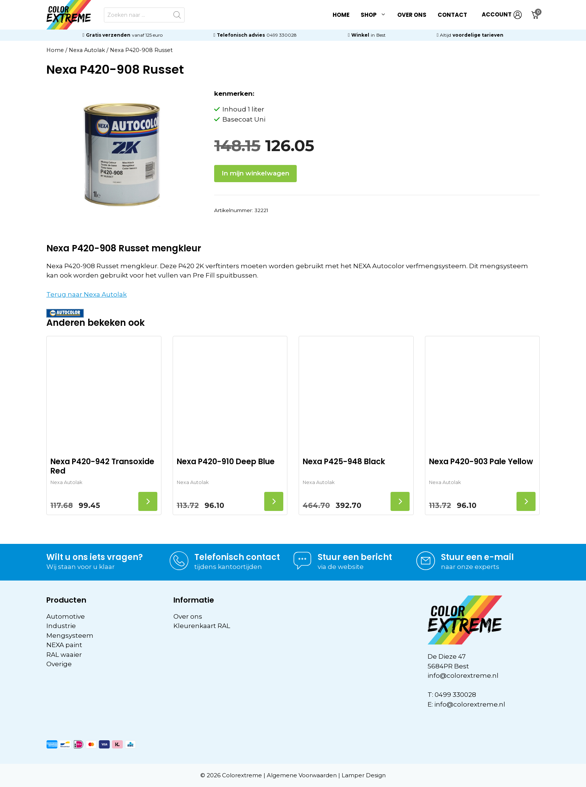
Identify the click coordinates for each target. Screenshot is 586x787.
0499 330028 (281, 35)
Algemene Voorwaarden (302, 775)
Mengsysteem (69, 635)
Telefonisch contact (237, 557)
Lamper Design (364, 775)
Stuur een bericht (355, 557)
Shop (376, 15)
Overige (59, 664)
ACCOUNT (502, 14)
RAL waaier (64, 654)
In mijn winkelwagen (255, 173)
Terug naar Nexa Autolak (86, 294)
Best (381, 35)
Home (341, 15)
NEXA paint (64, 645)
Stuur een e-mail (477, 557)
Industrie (61, 626)
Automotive (65, 616)
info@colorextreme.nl (463, 675)
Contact (452, 15)
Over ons (411, 15)
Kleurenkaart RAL (201, 626)
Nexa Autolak (87, 50)
